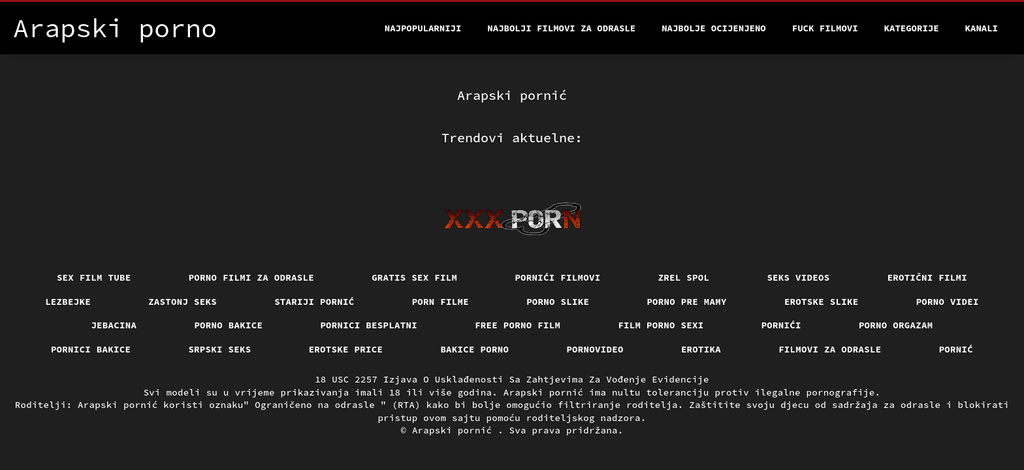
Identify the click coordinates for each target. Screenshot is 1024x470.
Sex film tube (94, 277)
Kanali (981, 28)
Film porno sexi (660, 325)
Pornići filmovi (557, 277)
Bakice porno (474, 349)
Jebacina (113, 325)
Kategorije (911, 28)
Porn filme (441, 301)
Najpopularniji (423, 28)
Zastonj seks (182, 301)
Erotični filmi (928, 277)
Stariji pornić (314, 301)
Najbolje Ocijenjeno (714, 28)
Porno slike (557, 301)
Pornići (781, 325)
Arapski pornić (455, 430)
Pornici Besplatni (368, 325)
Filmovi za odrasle (830, 349)
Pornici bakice (91, 349)
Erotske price (346, 349)
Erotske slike (821, 301)
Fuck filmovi (825, 28)
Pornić (956, 349)
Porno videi (947, 301)
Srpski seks (219, 349)
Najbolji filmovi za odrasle (561, 28)
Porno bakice (228, 325)
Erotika (701, 349)
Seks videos (798, 277)
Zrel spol (684, 277)
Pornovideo (595, 349)
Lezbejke (68, 301)
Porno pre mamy (687, 301)
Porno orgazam (896, 325)
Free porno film (517, 325)
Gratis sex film (414, 277)
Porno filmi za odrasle (252, 277)
